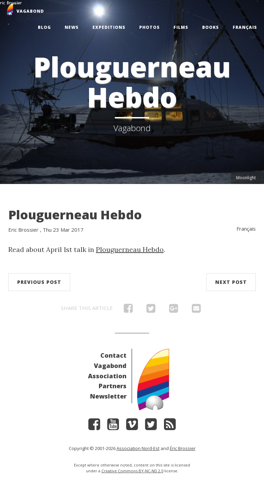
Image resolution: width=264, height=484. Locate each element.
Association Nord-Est (138, 448)
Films (181, 27)
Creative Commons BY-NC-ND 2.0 (132, 470)
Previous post (39, 282)
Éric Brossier (183, 448)
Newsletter (108, 396)
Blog (44, 27)
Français (245, 27)
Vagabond (110, 365)
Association (107, 376)
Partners (112, 386)
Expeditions (108, 27)
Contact (113, 355)
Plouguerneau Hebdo (75, 214)
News (72, 27)
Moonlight (246, 178)
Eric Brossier (23, 229)
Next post (231, 282)
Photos (149, 27)
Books (210, 27)
